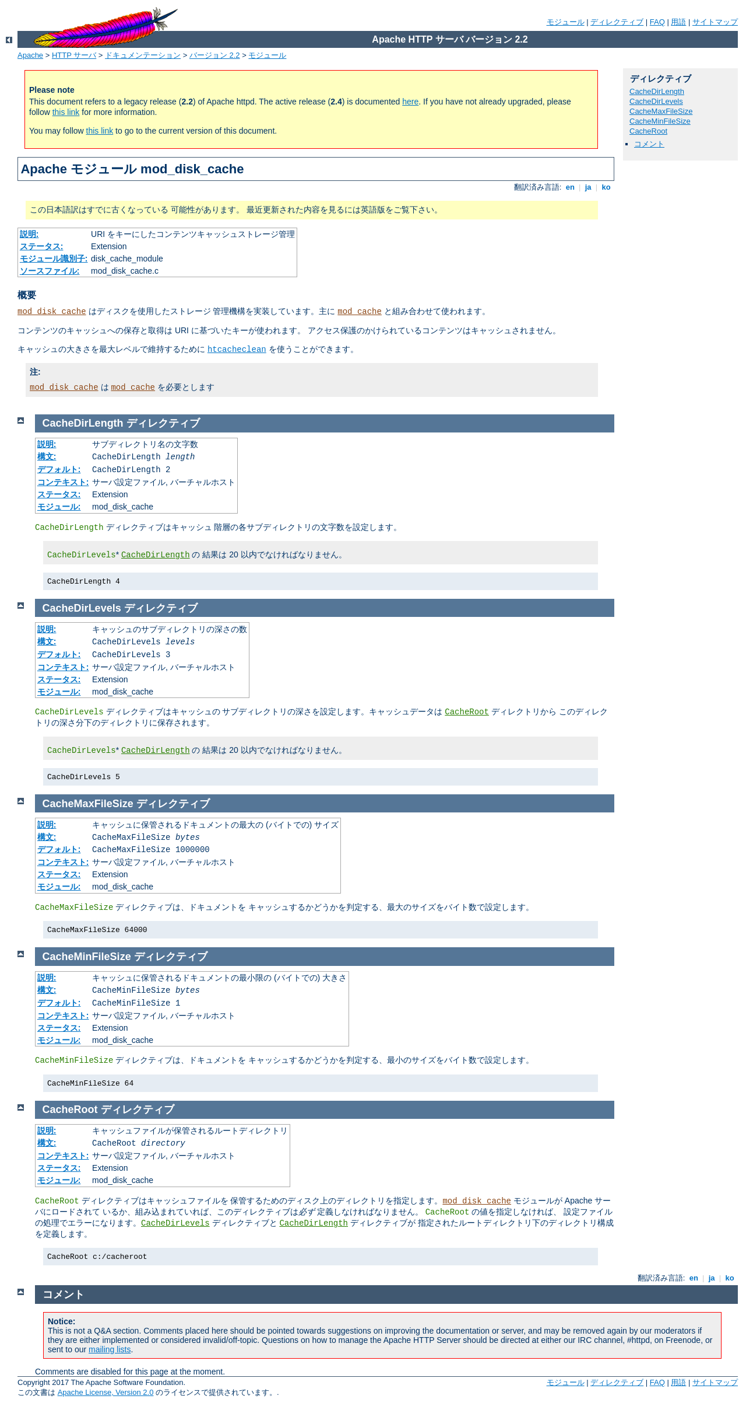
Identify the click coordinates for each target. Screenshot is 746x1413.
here (410, 101)
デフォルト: (59, 469)
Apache (30, 55)
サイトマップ (715, 22)
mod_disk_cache (51, 311)
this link (66, 112)
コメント (649, 143)
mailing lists (110, 1349)
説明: (29, 234)
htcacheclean (236, 349)
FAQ (657, 22)
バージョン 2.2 (214, 55)
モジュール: (59, 506)
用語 (678, 22)
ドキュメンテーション (143, 55)
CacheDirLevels (656, 101)
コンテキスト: (63, 482)
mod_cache (359, 311)
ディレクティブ (616, 22)
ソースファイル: (50, 270)
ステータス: (42, 246)
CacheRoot (648, 131)
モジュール (566, 22)
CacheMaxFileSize (660, 111)
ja (588, 187)
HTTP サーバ (74, 55)
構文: (47, 456)
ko (606, 187)
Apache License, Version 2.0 (106, 1392)
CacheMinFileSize (660, 121)
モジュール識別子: (54, 258)
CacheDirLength (656, 91)
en (570, 187)
